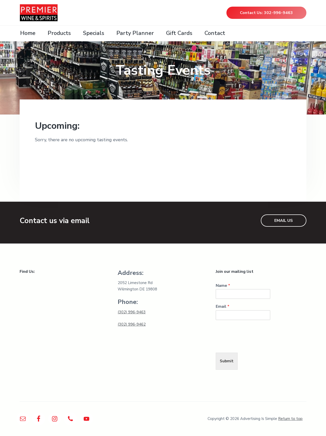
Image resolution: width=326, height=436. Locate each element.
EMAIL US (283, 220)
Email (222, 306)
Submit (227, 361)
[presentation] (254, 344)
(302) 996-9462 (132, 324)
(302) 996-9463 (132, 312)
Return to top (290, 418)
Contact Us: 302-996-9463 (266, 13)
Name (223, 285)
